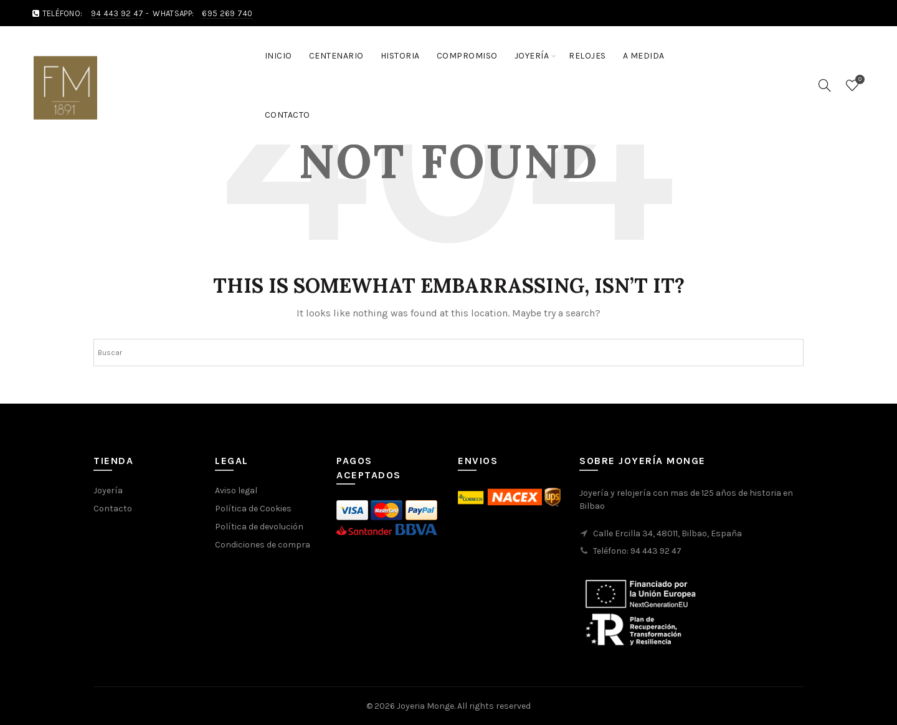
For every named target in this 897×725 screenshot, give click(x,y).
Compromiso (467, 55)
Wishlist (858, 80)
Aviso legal (236, 490)
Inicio (278, 55)
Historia (400, 55)
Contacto (287, 115)
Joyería (532, 55)
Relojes (587, 55)
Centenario (336, 55)
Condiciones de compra (262, 544)
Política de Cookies (253, 508)
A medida (644, 55)
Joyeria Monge (425, 706)
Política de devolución (259, 526)
